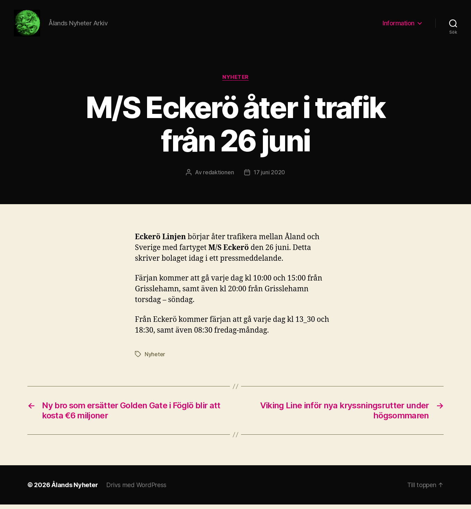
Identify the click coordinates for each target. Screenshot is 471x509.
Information (398, 25)
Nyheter (235, 81)
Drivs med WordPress (136, 489)
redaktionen (218, 176)
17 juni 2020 (269, 176)
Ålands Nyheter (74, 489)
